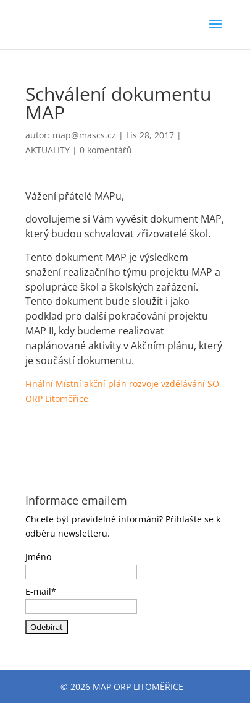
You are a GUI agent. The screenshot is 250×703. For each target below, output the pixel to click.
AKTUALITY (47, 150)
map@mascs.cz (84, 135)
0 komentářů (106, 150)
